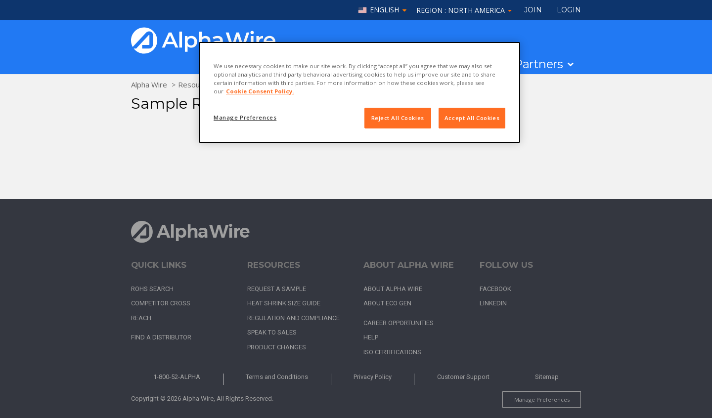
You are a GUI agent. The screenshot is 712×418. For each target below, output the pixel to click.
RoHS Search (152, 289)
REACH (141, 318)
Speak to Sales (272, 332)
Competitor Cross (160, 303)
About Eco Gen (387, 303)
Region (464, 10)
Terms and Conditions (277, 376)
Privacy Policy (373, 376)
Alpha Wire (149, 84)
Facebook (495, 289)
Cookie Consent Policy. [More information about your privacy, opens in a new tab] (260, 91)
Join (533, 9)
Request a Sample (276, 289)
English (384, 10)
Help (370, 337)
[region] (359, 92)
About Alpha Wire (392, 289)
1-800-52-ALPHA (176, 376)
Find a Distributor (161, 337)
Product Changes (276, 347)
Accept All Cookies (472, 118)
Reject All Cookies (397, 118)
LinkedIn (493, 303)
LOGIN (569, 9)
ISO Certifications (392, 352)
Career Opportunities (398, 323)
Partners (538, 64)
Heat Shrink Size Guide (283, 303)
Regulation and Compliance (293, 318)
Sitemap (547, 376)
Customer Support (463, 376)
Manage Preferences (542, 399)
